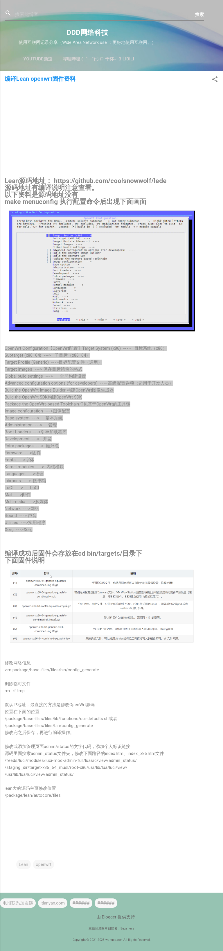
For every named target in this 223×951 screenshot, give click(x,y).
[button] (214, 80)
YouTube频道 (37, 59)
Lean (23, 864)
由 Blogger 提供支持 (111, 917)
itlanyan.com (53, 903)
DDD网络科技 (87, 32)
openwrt (43, 864)
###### (81, 903)
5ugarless (127, 928)
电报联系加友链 (18, 903)
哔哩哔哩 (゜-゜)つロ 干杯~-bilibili (98, 59)
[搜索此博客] (105, 14)
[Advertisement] (111, 131)
